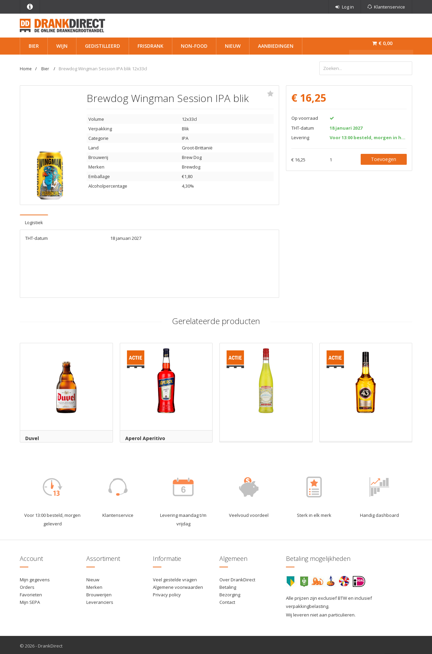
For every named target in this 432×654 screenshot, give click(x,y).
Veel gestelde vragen (175, 578)
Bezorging (229, 593)
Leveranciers (99, 600)
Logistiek (34, 221)
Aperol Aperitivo (145, 436)
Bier (34, 46)
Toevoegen (383, 157)
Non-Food (194, 46)
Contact (227, 600)
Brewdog (191, 165)
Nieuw (233, 46)
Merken (94, 585)
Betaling (227, 585)
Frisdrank (150, 46)
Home (26, 69)
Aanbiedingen (275, 46)
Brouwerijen (99, 593)
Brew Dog (192, 155)
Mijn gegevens (35, 578)
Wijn (62, 46)
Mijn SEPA (30, 600)
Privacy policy (167, 593)
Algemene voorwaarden (178, 585)
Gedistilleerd (102, 46)
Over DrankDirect (237, 578)
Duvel (32, 436)
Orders (27, 585)
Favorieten (31, 593)
